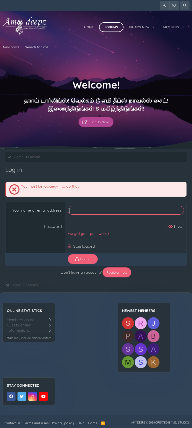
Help (81, 423)
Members (171, 27)
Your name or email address (37, 210)
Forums (111, 27)
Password (53, 226)
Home (89, 27)
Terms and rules (36, 423)
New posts (11, 47)
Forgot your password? (88, 233)
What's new (139, 27)
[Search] (185, 5)
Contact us (12, 423)
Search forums (36, 47)
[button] (153, 27)
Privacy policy (63, 423)
